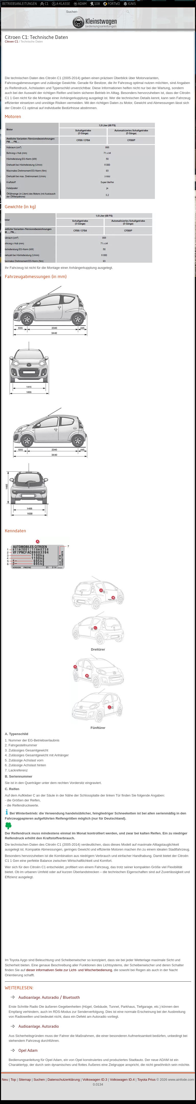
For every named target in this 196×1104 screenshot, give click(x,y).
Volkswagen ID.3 (94, 1079)
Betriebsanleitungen (19, 4)
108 (95, 4)
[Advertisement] (98, 59)
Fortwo (111, 4)
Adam (80, 4)
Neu (5, 1079)
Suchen (39, 1079)
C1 (44, 4)
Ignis (129, 4)
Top (13, 1079)
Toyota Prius (146, 1079)
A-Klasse (61, 4)
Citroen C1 (11, 41)
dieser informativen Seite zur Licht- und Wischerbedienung (69, 970)
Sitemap (25, 1079)
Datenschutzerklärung (63, 1079)
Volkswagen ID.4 (122, 1079)
